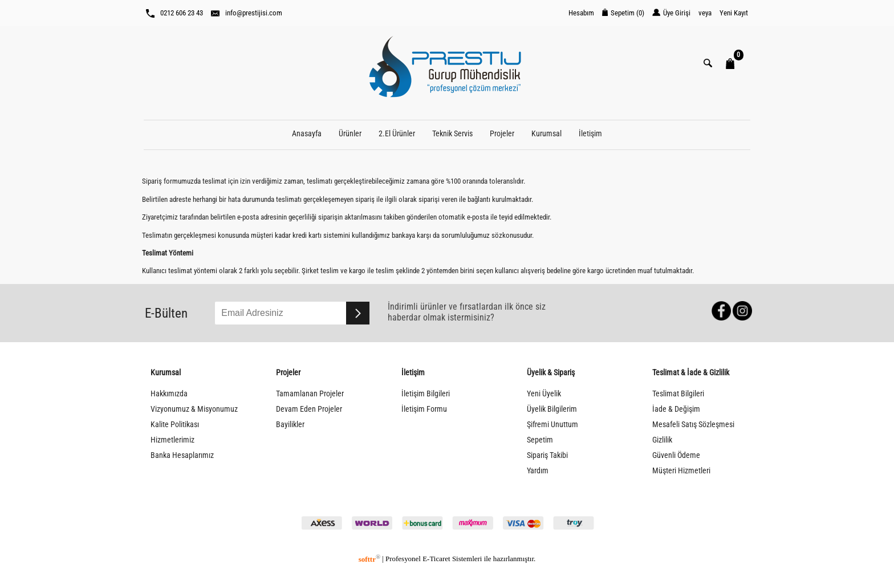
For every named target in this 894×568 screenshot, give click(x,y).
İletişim (590, 134)
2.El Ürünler (397, 134)
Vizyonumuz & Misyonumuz (194, 409)
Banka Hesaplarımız (182, 455)
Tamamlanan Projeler (310, 394)
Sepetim (540, 440)
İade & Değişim (676, 409)
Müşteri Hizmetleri (681, 471)
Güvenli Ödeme (676, 455)
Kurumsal (546, 134)
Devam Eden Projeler (309, 409)
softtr (369, 559)
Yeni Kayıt (734, 13)
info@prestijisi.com (246, 13)
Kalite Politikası (175, 424)
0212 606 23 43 (174, 13)
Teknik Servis (452, 134)
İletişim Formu (424, 409)
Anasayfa (307, 134)
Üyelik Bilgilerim (552, 409)
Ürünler (350, 134)
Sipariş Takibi (547, 455)
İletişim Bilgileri (425, 394)
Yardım (537, 471)
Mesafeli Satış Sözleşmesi (693, 424)
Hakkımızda (169, 394)
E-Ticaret (436, 559)
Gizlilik (662, 440)
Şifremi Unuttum (552, 424)
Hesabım (581, 13)
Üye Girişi (671, 13)
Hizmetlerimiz (172, 440)
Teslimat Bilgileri (678, 394)
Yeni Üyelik (544, 394)
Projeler (502, 134)
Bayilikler (290, 424)
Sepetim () (623, 13)
